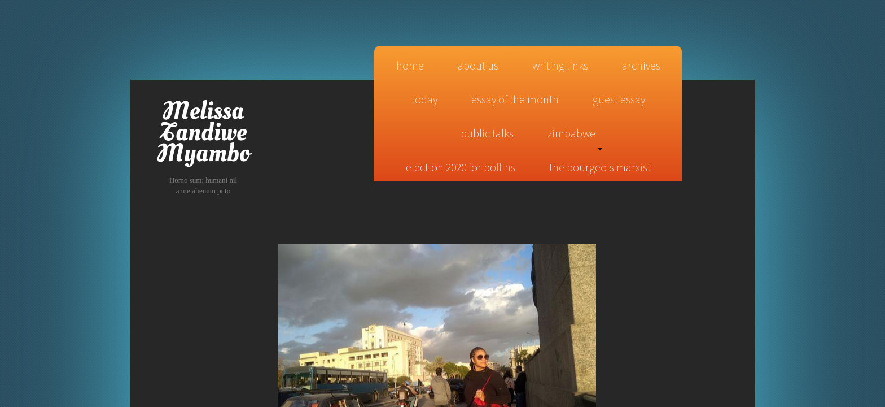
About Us (478, 65)
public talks (487, 133)
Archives (641, 65)
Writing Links (560, 65)
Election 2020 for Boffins (460, 167)
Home (410, 65)
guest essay (619, 99)
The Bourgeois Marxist (600, 167)
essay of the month (515, 99)
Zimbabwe (571, 133)
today (424, 99)
